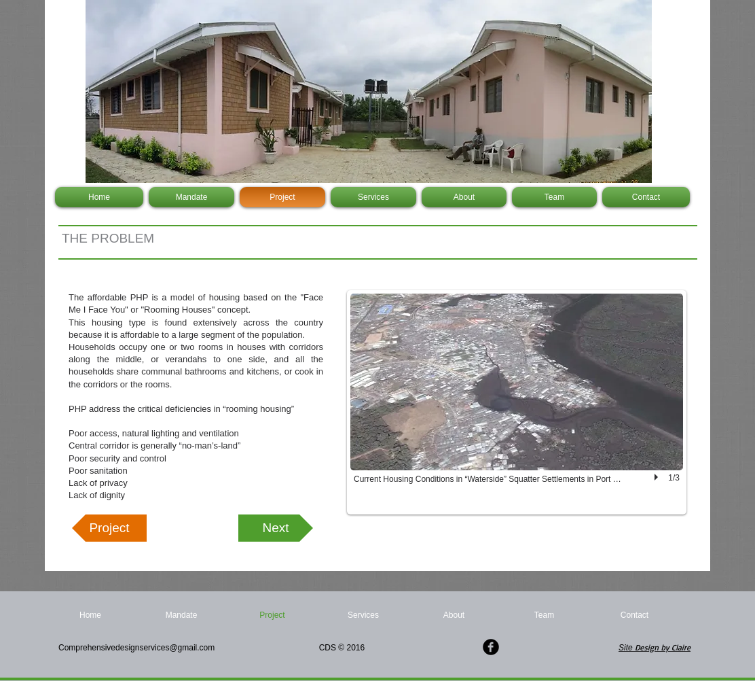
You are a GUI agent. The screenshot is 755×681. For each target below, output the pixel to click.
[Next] (275, 528)
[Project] (109, 528)
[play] (658, 477)
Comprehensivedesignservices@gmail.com (137, 647)
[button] (516, 402)
